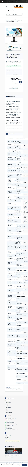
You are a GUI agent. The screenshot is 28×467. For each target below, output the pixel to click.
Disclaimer (6, 410)
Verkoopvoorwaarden (8, 412)
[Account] (8, 10)
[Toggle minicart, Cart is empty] (13, 10)
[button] (14, 35)
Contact (6, 405)
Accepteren (24, 464)
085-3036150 (8, 435)
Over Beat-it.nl (7, 400)
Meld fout (20, 389)
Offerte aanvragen (18, 83)
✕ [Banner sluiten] (26, 1)
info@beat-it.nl (8, 437)
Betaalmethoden (8, 402)
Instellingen (18, 464)
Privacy (6, 409)
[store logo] (18, 6)
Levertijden (7, 404)
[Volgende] (22, 48)
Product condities (8, 407)
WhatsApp (8, 438)
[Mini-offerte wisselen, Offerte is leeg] (11, 10)
